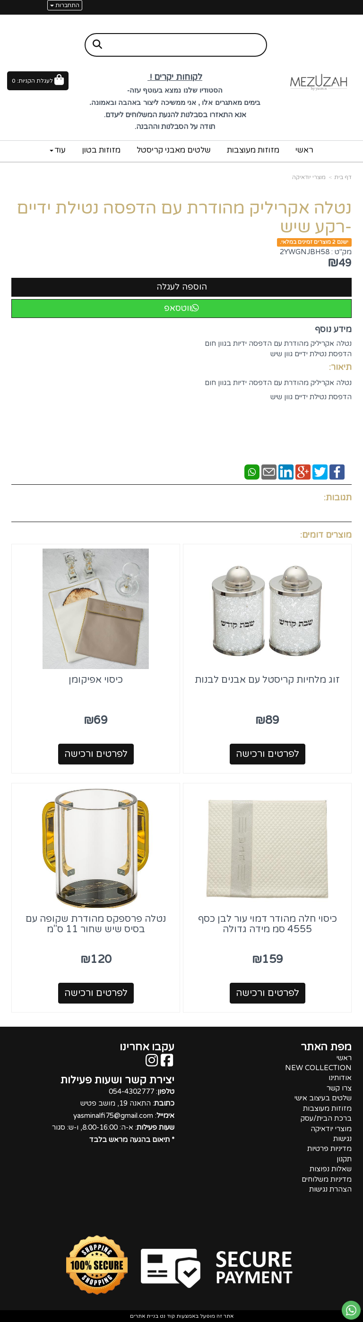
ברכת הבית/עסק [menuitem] (326, 1118)
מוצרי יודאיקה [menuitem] (331, 1129)
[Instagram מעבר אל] (152, 1063)
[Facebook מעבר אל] (167, 1063)
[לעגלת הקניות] (38, 80)
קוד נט (166, 1316)
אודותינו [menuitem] (340, 1077)
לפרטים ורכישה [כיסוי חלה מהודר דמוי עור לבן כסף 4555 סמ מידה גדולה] (267, 993)
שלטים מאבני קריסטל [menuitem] (174, 150)
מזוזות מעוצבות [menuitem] (253, 150)
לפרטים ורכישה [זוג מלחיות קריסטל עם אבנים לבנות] (267, 754)
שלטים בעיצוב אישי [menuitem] (323, 1098)
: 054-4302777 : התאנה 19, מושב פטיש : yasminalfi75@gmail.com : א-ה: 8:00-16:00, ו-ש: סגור (113, 1115)
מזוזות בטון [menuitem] (101, 150)
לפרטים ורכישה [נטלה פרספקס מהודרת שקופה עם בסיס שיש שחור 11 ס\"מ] (96, 993)
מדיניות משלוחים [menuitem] (327, 1179)
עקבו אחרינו (147, 1047)
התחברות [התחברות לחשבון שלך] (64, 5)
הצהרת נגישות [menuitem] (330, 1189)
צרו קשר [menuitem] (339, 1088)
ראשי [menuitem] (304, 150)
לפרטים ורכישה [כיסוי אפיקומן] (96, 754)
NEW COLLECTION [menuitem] (318, 1068)
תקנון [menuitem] (344, 1159)
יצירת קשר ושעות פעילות (117, 1080)
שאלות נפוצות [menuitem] (331, 1169)
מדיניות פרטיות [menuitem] (329, 1148)
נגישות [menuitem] (342, 1138)
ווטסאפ (181, 308)
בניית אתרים (144, 1316)
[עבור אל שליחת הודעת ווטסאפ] (351, 1310)
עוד (58, 150)
